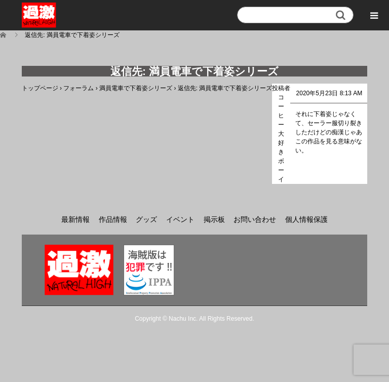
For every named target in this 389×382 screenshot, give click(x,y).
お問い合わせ (255, 219)
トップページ (40, 88)
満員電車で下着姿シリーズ (135, 88)
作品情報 (113, 219)
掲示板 (214, 219)
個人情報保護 (306, 219)
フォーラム (78, 88)
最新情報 (75, 219)
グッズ (146, 219)
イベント (180, 219)
